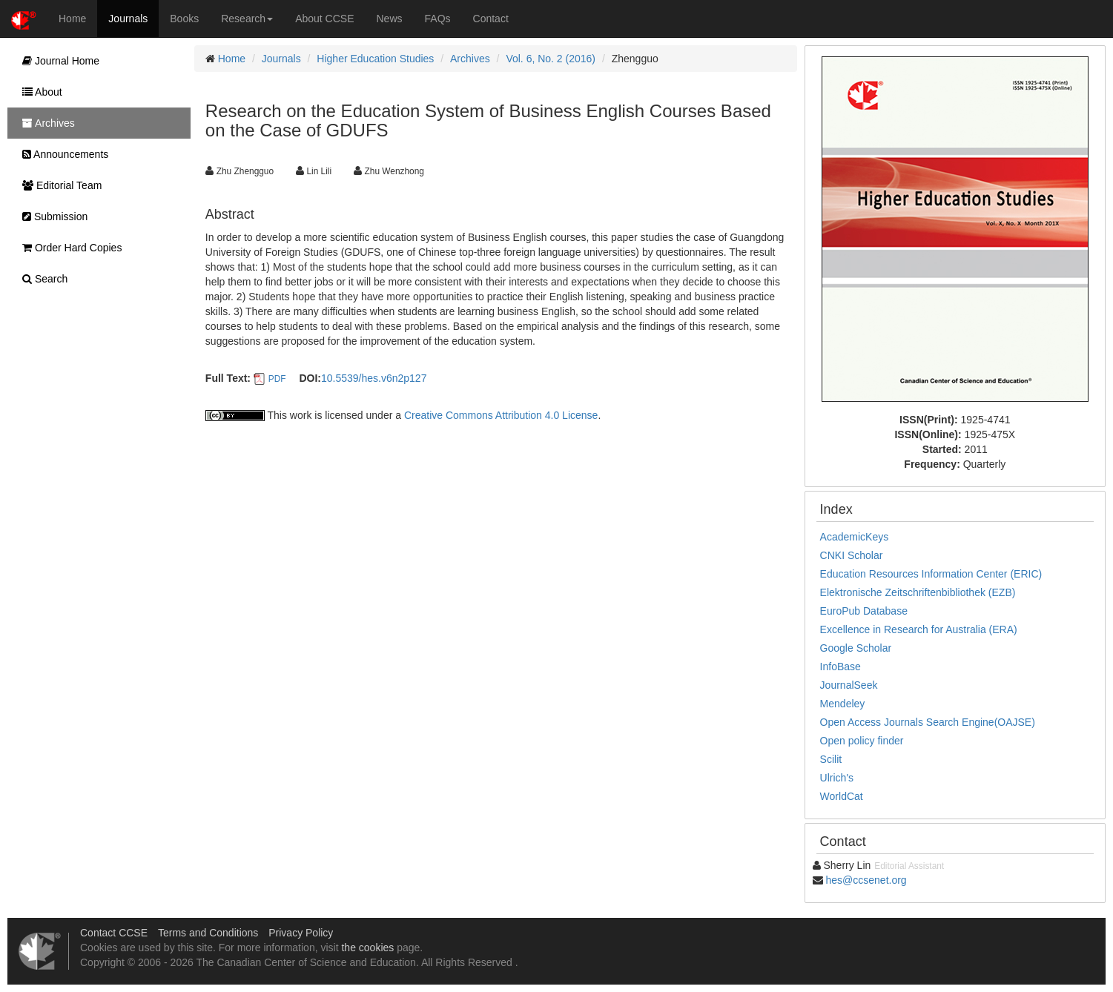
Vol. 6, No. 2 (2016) (550, 59)
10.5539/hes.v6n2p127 (373, 378)
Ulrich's (836, 778)
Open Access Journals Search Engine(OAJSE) (927, 722)
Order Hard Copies (68, 248)
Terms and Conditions (208, 933)
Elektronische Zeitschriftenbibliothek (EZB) (918, 592)
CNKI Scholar (851, 555)
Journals (128, 18)
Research (247, 18)
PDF (277, 379)
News (390, 18)
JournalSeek (849, 685)
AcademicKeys (854, 537)
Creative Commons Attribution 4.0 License (501, 415)
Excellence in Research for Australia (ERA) (918, 629)
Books (184, 18)
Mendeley (842, 704)
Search (41, 279)
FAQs (438, 18)
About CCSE (324, 18)
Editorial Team (58, 185)
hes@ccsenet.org (866, 880)
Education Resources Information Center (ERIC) (931, 574)
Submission (51, 216)
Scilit (831, 759)
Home (72, 18)
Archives (470, 59)
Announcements (61, 154)
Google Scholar (856, 648)
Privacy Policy (300, 933)
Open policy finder (862, 741)
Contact (491, 18)
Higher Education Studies (375, 59)
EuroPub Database (864, 611)
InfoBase (840, 666)
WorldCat (841, 796)
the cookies (367, 947)
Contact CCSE (114, 933)
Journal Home (57, 61)
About (38, 92)
